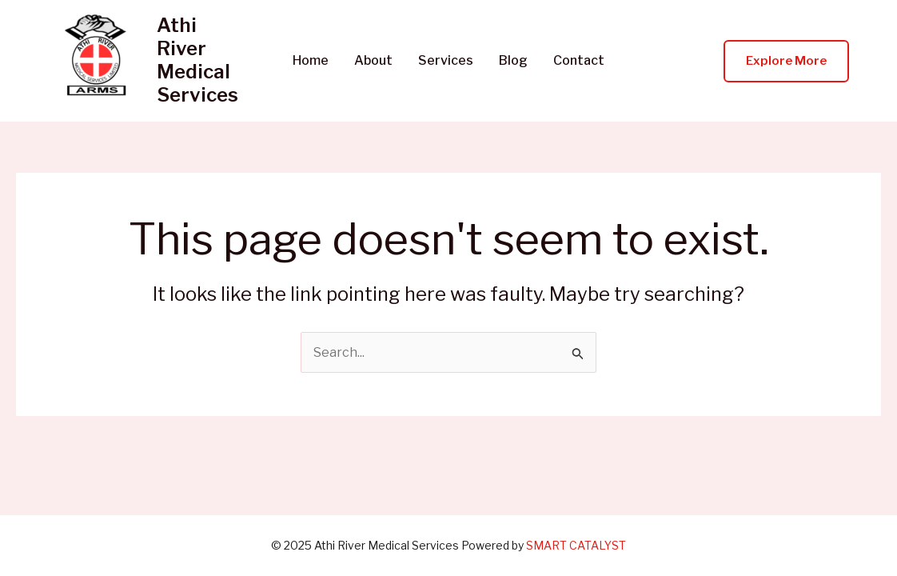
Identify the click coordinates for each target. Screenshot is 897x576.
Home (311, 60)
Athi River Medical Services (197, 60)
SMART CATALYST (576, 545)
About (373, 60)
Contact (578, 60)
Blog (513, 60)
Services (445, 60)
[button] (786, 61)
